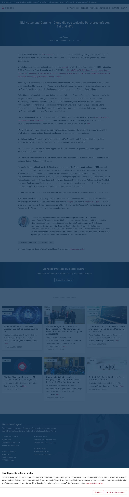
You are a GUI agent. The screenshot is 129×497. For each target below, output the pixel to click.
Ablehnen (98, 492)
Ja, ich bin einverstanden (116, 492)
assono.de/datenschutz (94, 483)
